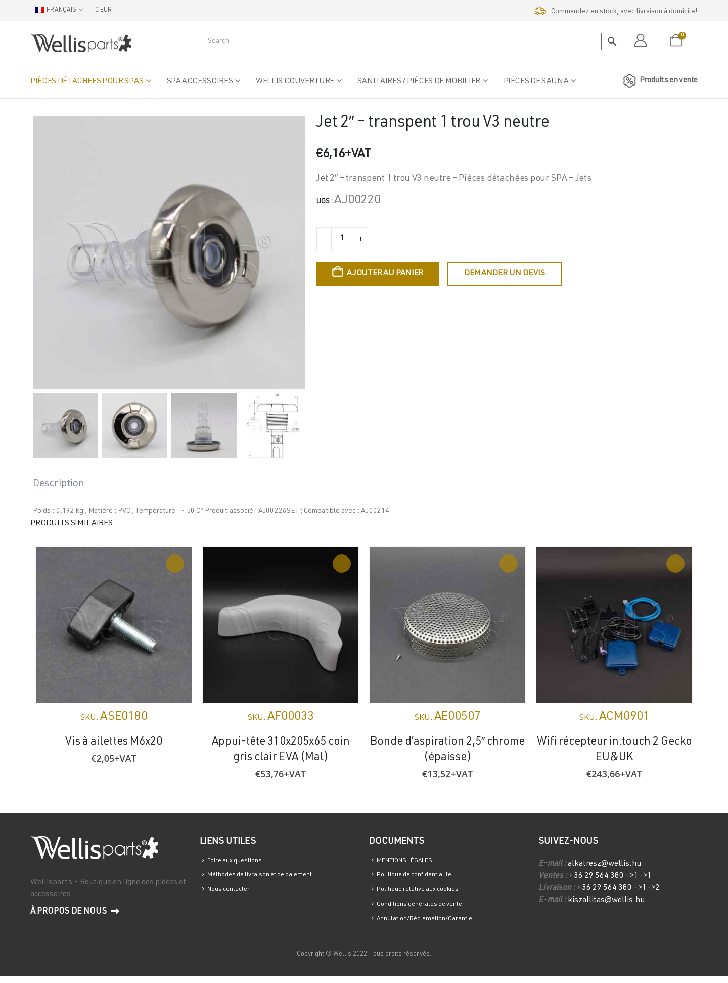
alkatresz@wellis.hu (604, 864)
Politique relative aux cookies (424, 893)
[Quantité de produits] (342, 239)
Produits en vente (659, 81)
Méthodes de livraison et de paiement (268, 877)
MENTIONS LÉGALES (412, 861)
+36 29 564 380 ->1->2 (618, 888)
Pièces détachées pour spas (87, 82)
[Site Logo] (80, 43)
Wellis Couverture (295, 82)
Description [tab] (58, 484)
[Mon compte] (640, 41)
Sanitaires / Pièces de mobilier (418, 82)
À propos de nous (74, 911)
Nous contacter (232, 893)
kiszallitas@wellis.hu (606, 900)
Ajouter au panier (385, 274)
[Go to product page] (114, 625)
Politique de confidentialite (421, 877)
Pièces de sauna (536, 82)
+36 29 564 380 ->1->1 (610, 876)
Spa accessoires (200, 82)
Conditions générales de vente (426, 909)
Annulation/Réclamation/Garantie (432, 925)
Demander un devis (504, 274)
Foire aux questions (238, 861)
